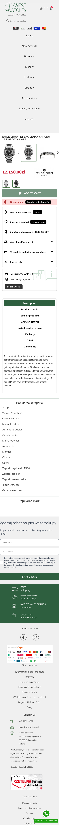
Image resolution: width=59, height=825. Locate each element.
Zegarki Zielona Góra (29, 702)
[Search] (29, 21)
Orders (29, 813)
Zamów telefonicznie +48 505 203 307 (29, 232)
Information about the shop (29, 671)
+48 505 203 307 (26, 721)
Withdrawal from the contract (29, 697)
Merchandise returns (29, 808)
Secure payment (30, 681)
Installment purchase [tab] (30, 328)
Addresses (30, 823)
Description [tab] (29, 303)
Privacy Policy (29, 692)
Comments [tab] (30, 346)
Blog (29, 707)
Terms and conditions (29, 686)
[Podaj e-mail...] (29, 551)
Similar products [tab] (30, 315)
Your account (29, 796)
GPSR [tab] (30, 340)
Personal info (29, 803)
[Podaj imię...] (29, 542)
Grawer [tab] (30, 321)
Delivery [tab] (30, 334)
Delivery (29, 676)
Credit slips (29, 818)
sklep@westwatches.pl (29, 727)
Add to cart (29, 193)
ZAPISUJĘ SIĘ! (29, 576)
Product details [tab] (30, 309)
